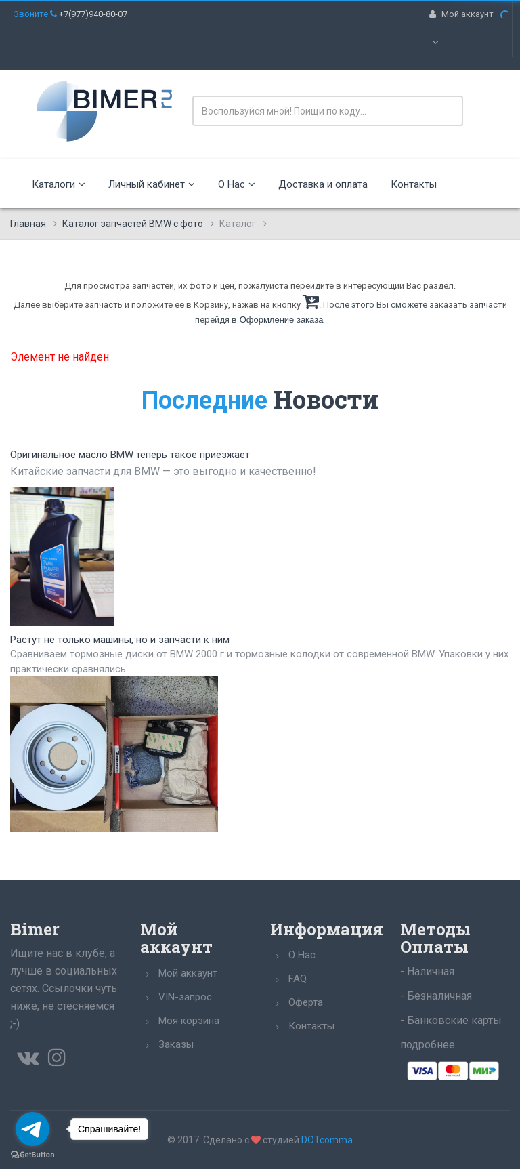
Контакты (414, 184)
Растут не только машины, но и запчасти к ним (120, 640)
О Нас (236, 184)
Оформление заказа (282, 319)
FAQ (297, 978)
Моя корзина (188, 1020)
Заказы (176, 1044)
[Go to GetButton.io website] (32, 1155)
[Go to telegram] (32, 1129)
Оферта (305, 1002)
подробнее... (430, 1044)
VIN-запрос (185, 997)
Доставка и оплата (323, 184)
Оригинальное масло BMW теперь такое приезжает (130, 455)
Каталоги (58, 184)
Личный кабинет (151, 184)
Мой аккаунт (187, 973)
